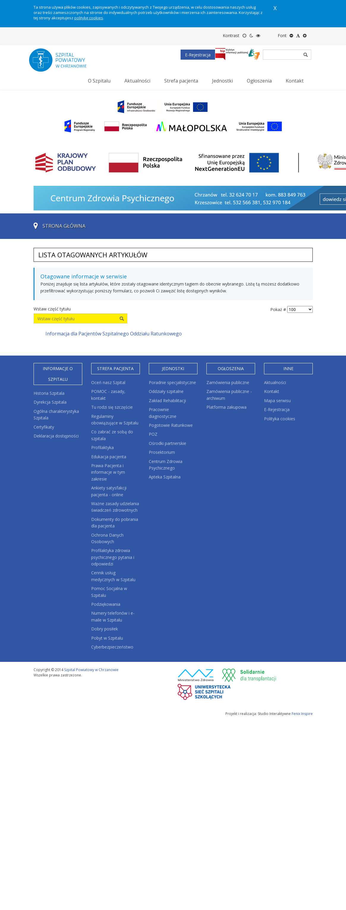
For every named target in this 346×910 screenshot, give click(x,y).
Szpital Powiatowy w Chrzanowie (91, 669)
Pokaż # (278, 309)
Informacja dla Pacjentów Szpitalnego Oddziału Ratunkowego (113, 333)
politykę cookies (88, 17)
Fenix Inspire (302, 713)
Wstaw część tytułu (53, 309)
